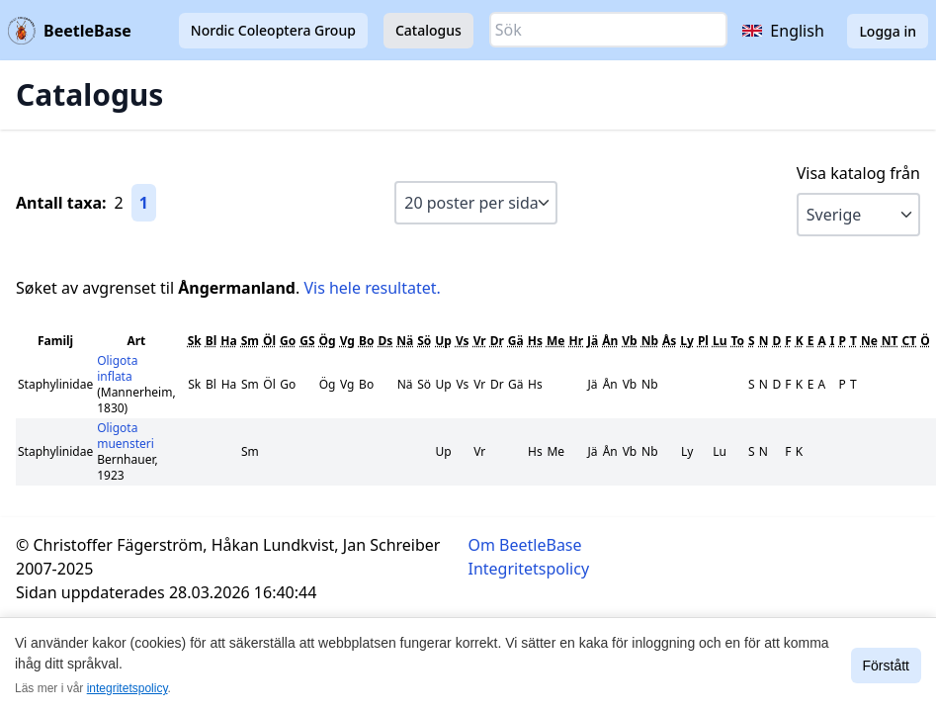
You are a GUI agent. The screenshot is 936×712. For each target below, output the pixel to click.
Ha (228, 340)
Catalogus (428, 30)
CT (909, 340)
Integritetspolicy (529, 568)
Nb (649, 340)
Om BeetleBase (525, 545)
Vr (479, 340)
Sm (250, 340)
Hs (535, 340)
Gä (516, 340)
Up (443, 340)
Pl (703, 340)
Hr (575, 340)
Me (555, 340)
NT (890, 340)
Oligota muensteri (125, 435)
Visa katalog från (858, 173)
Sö (424, 340)
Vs (462, 340)
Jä (592, 340)
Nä (404, 340)
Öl (269, 340)
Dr (497, 340)
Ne (869, 340)
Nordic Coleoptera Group (273, 30)
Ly (687, 340)
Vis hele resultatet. (371, 288)
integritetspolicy (127, 688)
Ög (327, 340)
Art (136, 340)
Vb (629, 340)
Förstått (886, 665)
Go (288, 340)
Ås (669, 340)
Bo (366, 340)
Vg (347, 340)
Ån (610, 340)
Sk (195, 340)
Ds (385, 340)
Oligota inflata (117, 368)
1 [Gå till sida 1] (143, 203)
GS (306, 340)
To (737, 340)
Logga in (887, 31)
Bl (211, 340)
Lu (720, 340)
